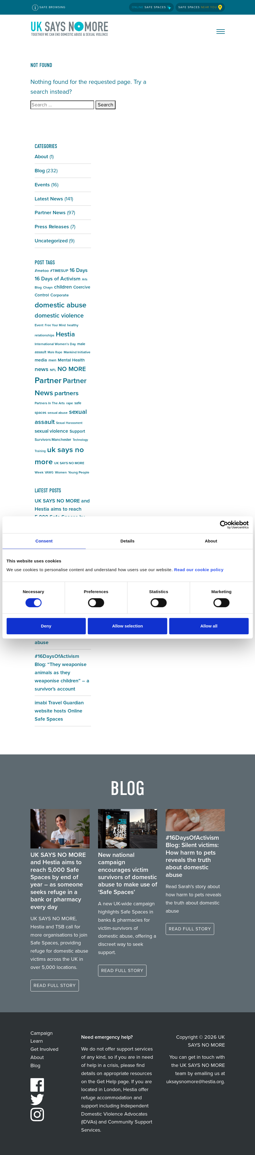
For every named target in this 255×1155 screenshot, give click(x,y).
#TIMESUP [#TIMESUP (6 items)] (59, 270)
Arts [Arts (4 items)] (84, 279)
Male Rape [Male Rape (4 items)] (55, 352)
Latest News (49, 198)
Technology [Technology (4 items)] (80, 439)
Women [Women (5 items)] (61, 472)
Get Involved (44, 1049)
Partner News (50, 212)
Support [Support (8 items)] (77, 431)
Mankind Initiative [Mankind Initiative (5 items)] (77, 352)
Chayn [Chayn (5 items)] (48, 287)
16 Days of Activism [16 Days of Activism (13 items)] (58, 278)
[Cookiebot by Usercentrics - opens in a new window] (224, 524)
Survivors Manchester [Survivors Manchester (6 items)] (53, 439)
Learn (36, 1041)
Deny (46, 626)
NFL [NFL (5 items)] (53, 369)
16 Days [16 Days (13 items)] (79, 270)
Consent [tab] (44, 541)
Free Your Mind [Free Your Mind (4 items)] (55, 325)
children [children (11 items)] (63, 287)
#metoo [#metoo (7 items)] (42, 271)
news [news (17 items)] (41, 369)
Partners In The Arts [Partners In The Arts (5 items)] (50, 403)
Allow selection (127, 626)
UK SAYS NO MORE (69, 29)
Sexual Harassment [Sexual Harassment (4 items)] (69, 423)
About (41, 156)
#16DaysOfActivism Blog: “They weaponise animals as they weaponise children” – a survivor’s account (62, 672)
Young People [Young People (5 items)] (78, 472)
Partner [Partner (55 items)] (48, 380)
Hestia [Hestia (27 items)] (65, 334)
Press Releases (52, 226)
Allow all (209, 626)
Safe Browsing (48, 8)
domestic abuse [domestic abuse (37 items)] (61, 305)
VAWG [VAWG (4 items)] (49, 472)
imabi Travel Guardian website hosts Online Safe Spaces (59, 711)
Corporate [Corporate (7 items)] (59, 295)
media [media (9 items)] (41, 360)
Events (42, 184)
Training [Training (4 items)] (40, 451)
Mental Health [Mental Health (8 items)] (71, 360)
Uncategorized (51, 240)
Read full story (55, 985)
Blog (40, 170)
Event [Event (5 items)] (39, 325)
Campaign (41, 1033)
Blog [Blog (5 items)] (38, 287)
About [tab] (211, 541)
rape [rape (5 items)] (69, 403)
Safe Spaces (151, 7)
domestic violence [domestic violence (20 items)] (59, 315)
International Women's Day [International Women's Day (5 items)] (55, 344)
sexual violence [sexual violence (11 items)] (51, 431)
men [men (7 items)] (52, 360)
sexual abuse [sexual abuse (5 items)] (58, 412)
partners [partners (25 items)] (66, 393)
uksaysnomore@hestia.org (195, 1081)
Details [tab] (128, 541)
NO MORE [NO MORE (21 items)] (71, 369)
